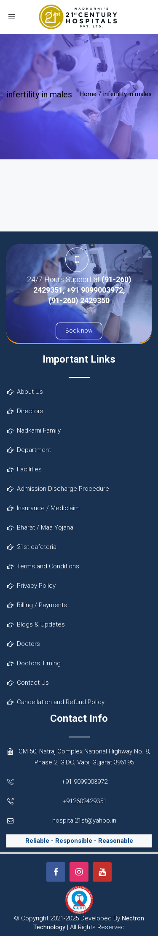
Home (88, 94)
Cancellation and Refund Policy (60, 702)
